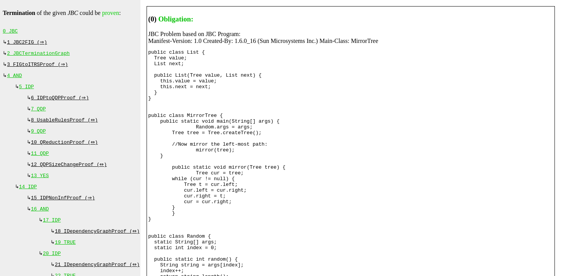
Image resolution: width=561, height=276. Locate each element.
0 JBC (10, 31)
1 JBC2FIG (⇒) (28, 43)
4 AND (14, 79)
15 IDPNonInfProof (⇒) (64, 210)
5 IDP (26, 91)
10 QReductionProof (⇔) (65, 150)
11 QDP (40, 162)
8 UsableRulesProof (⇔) (65, 126)
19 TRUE (65, 257)
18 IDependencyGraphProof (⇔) (98, 245)
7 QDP (38, 115)
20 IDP (52, 269)
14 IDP (28, 198)
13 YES (40, 186)
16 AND (40, 222)
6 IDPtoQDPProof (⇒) (61, 103)
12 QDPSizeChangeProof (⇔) (70, 174)
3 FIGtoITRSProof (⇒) (38, 67)
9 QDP (38, 138)
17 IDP (52, 233)
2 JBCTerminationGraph (38, 55)
